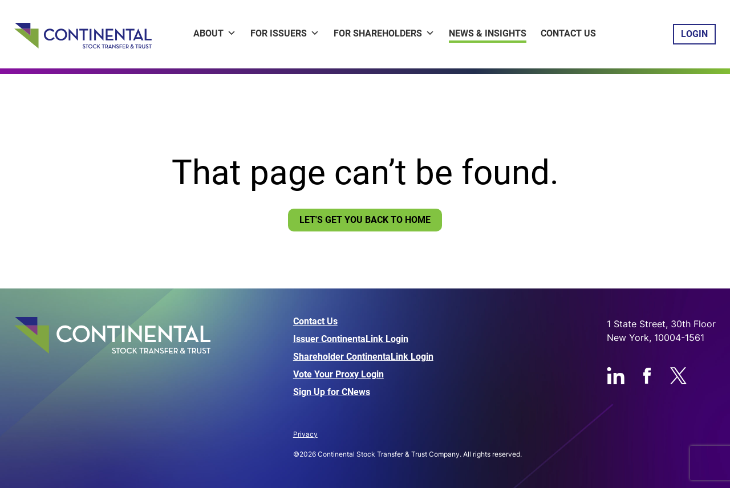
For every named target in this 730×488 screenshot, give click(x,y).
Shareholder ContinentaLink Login (363, 356)
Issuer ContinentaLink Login (350, 339)
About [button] (214, 33)
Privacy (305, 434)
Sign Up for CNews (331, 392)
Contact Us (568, 33)
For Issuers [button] (284, 33)
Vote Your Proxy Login (338, 374)
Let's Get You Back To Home (365, 219)
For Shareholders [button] (384, 33)
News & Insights (487, 33)
